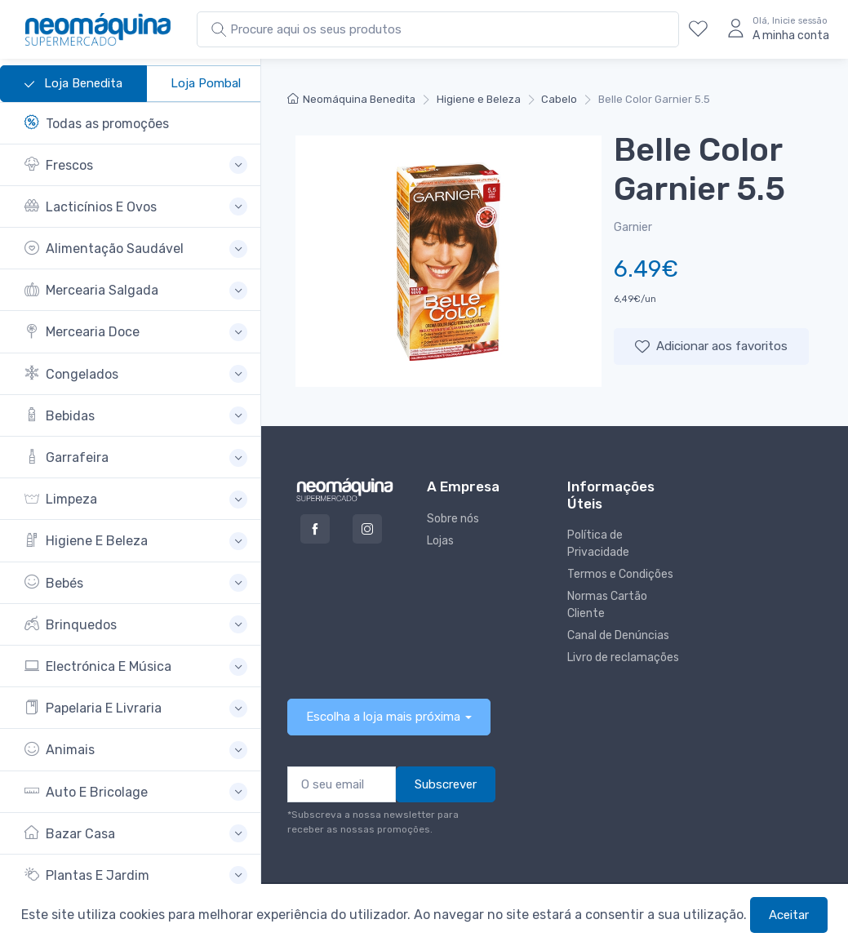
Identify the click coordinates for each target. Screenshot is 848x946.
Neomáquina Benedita (351, 99)
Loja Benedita (73, 84)
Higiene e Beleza (479, 99)
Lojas (440, 541)
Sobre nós (453, 519)
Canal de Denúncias (618, 635)
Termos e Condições (620, 574)
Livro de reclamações (623, 657)
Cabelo (559, 99)
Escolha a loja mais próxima (383, 716)
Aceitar (789, 915)
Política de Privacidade (598, 543)
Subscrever (446, 784)
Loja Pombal (206, 83)
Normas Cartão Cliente (607, 604)
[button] (135, 165)
